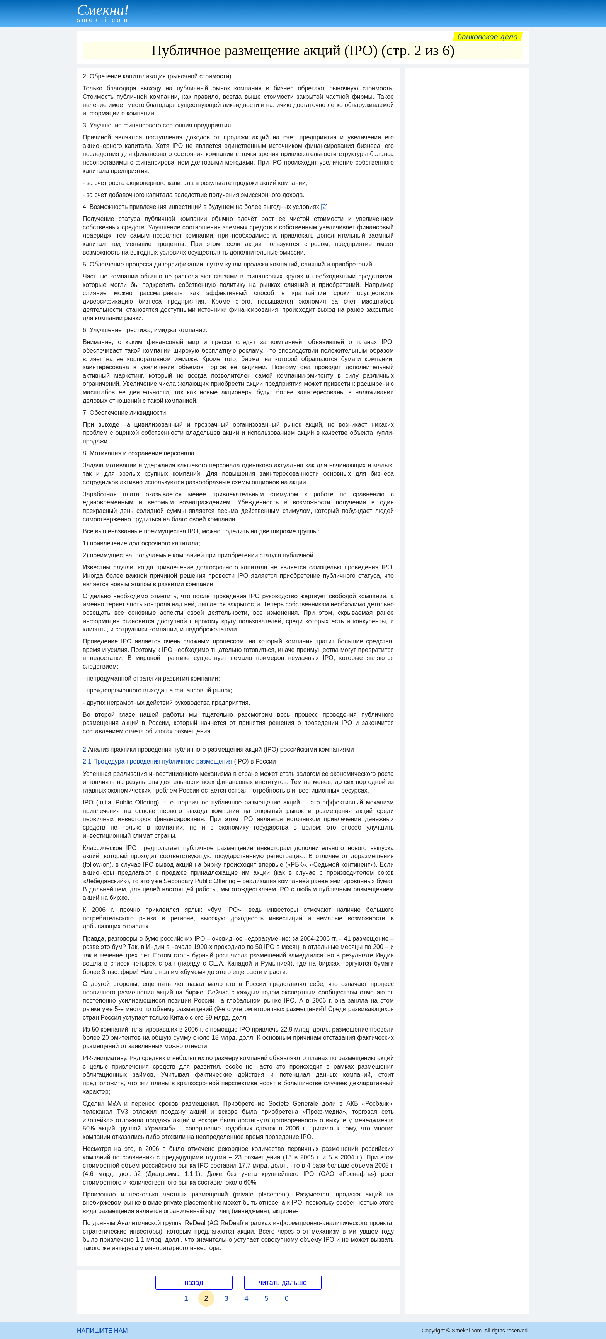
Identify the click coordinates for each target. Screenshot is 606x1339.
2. (85, 749)
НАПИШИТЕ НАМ (102, 1330)
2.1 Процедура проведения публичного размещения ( (159, 761)
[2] (324, 207)
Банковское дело (487, 36)
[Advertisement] (467, 188)
